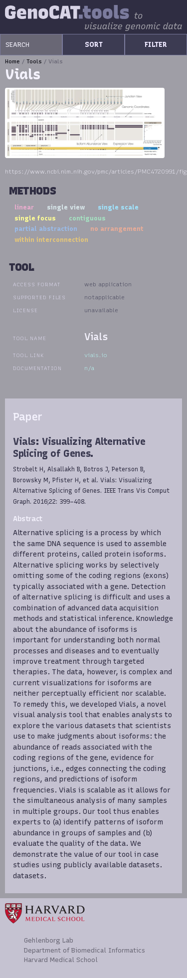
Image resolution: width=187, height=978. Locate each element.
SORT (94, 44)
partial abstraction (45, 228)
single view (66, 207)
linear (24, 207)
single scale (118, 207)
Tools (34, 61)
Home (12, 61)
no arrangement (117, 228)
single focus (35, 218)
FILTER (156, 44)
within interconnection (51, 239)
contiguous (87, 218)
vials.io (95, 355)
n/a (89, 368)
